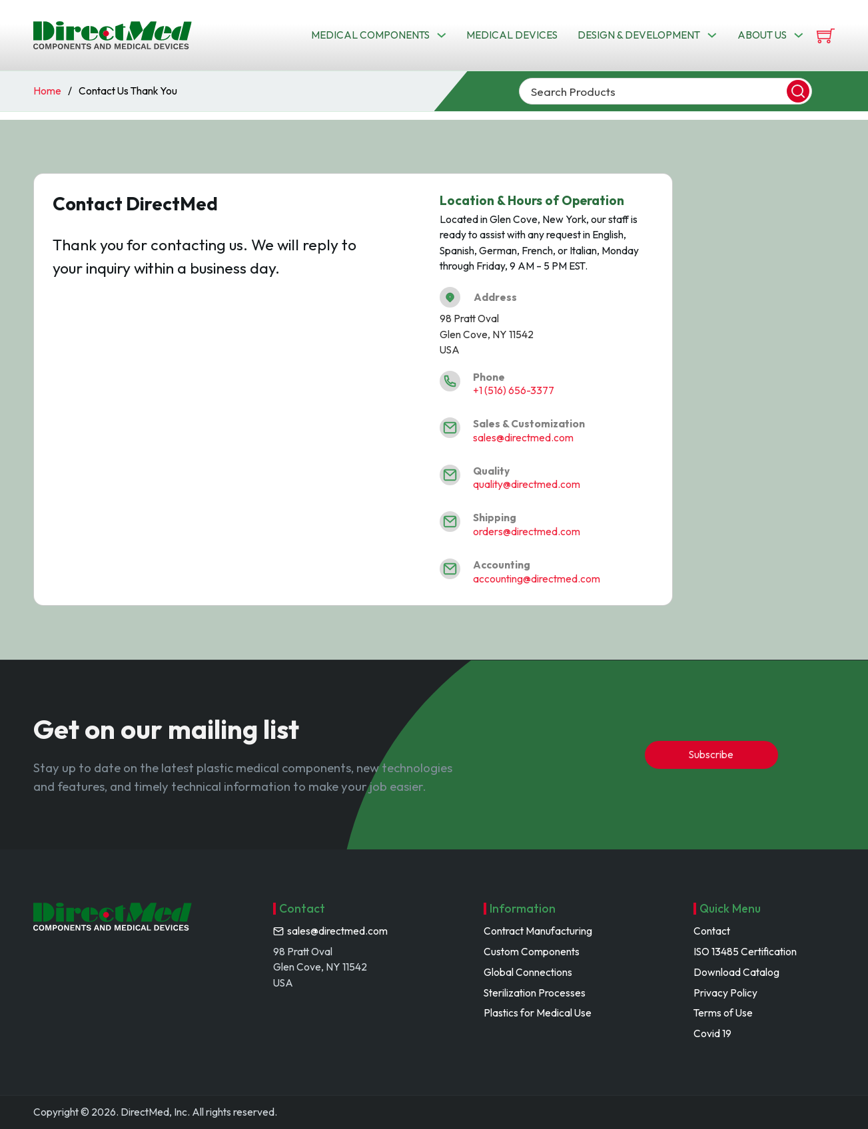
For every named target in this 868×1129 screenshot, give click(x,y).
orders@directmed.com (526, 531)
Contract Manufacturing (538, 930)
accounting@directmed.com (536, 578)
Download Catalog (736, 972)
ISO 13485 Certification (745, 951)
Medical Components (370, 34)
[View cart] (826, 36)
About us (762, 34)
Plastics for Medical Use (538, 1012)
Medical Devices (512, 34)
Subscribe (711, 754)
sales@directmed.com (523, 437)
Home (47, 90)
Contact (711, 930)
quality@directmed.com (526, 484)
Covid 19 (712, 1033)
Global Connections (528, 972)
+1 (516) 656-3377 (513, 390)
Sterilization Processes (535, 992)
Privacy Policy (725, 992)
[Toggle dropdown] (441, 35)
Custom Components (532, 951)
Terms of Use (723, 1012)
